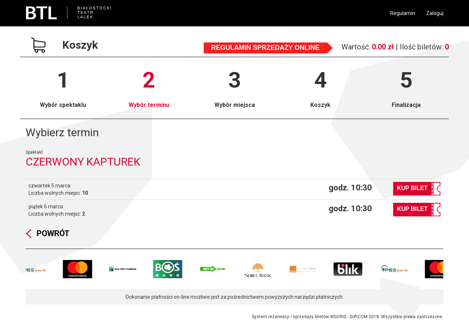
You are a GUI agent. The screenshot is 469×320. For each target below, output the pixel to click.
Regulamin (402, 13)
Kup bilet (412, 188)
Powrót (53, 233)
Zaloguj (434, 13)
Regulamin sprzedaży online (265, 47)
